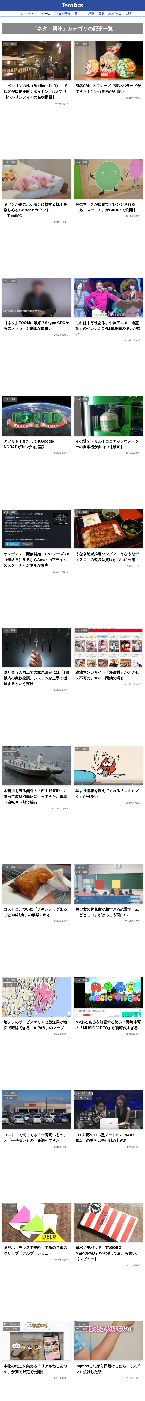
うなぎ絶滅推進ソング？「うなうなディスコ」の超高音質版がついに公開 (107, 557)
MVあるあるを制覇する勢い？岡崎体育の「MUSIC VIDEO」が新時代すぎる (108, 1025)
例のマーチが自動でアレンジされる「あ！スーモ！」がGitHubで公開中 (106, 207)
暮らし (79, 13)
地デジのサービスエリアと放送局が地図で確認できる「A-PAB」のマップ (35, 1025)
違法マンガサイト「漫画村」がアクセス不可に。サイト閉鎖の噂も (107, 676)
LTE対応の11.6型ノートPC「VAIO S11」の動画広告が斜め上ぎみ (104, 1138)
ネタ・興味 (62, 13)
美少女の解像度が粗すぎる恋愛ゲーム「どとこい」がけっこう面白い (107, 912)
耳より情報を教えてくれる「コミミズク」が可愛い (107, 794)
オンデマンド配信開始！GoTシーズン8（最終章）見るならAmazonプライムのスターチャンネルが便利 (36, 560)
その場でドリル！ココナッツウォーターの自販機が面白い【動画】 (107, 444)
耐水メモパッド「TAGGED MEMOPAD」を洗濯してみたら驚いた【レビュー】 (107, 1254)
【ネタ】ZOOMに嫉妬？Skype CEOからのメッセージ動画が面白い (36, 326)
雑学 (129, 13)
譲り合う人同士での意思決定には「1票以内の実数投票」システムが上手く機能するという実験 (36, 678)
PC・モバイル (28, 13)
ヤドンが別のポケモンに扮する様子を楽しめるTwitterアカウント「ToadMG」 (35, 210)
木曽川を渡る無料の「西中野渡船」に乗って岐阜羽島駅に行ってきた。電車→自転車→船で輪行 (35, 797)
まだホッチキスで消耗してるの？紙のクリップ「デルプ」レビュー (35, 1251)
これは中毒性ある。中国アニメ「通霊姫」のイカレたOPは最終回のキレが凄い (108, 328)
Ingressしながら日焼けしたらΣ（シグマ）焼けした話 (107, 1369)
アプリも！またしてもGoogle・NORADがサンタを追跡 (31, 444)
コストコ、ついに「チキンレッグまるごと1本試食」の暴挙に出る (35, 912)
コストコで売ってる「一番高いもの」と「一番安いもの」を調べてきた (35, 1138)
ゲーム (46, 13)
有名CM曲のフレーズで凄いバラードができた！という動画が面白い (108, 89)
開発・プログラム (110, 13)
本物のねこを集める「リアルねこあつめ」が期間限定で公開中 (35, 1369)
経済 (91, 13)
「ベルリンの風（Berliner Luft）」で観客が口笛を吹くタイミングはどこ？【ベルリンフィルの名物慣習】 (35, 91)
